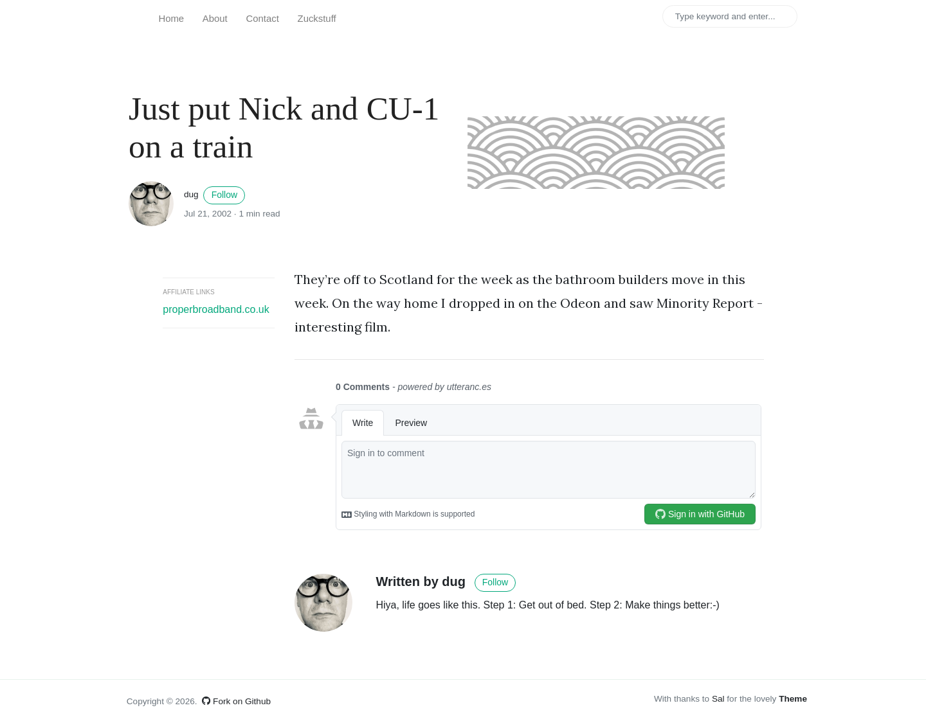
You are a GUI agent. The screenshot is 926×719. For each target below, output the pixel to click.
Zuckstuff (317, 18)
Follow (224, 195)
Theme (793, 699)
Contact (262, 18)
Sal (718, 699)
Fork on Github (236, 701)
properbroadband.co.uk (216, 309)
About (215, 18)
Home (171, 18)
